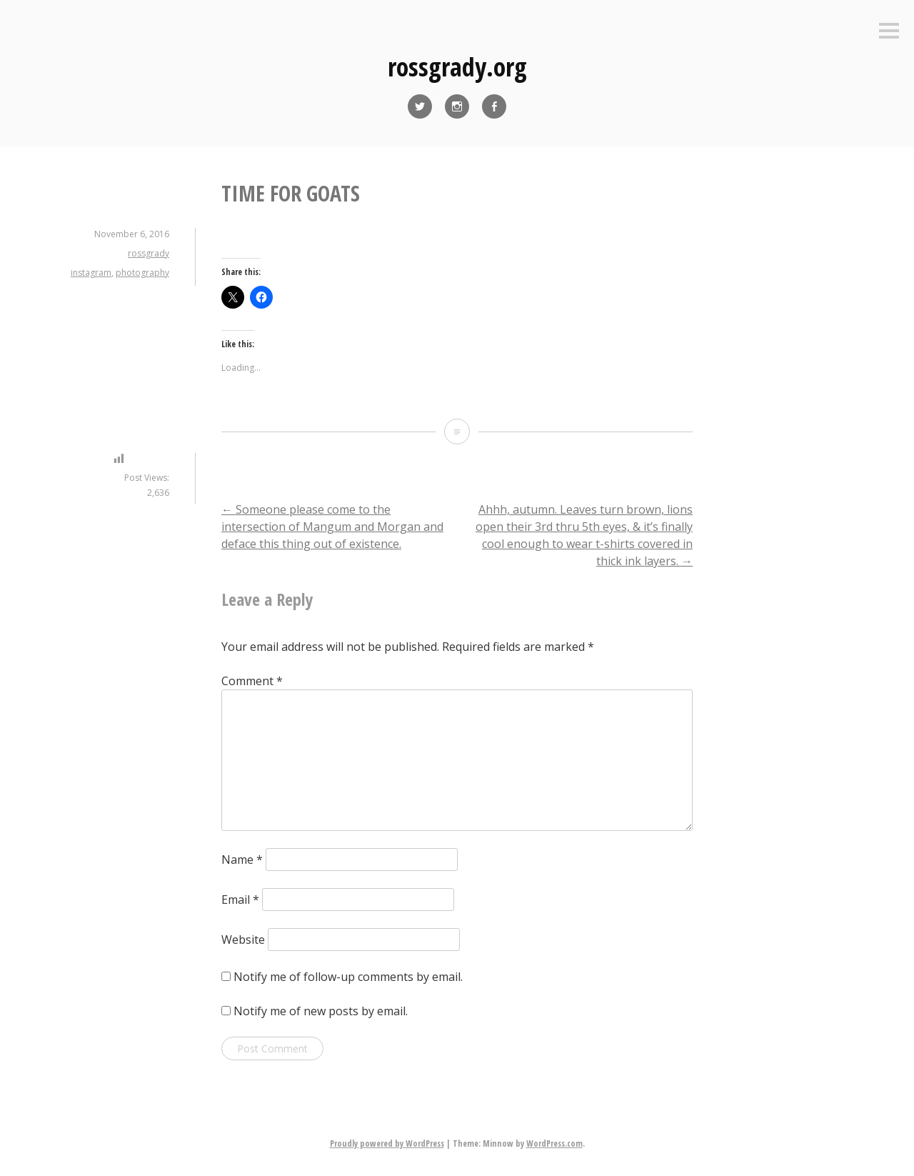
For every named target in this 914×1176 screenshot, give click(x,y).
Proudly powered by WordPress (387, 1143)
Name (242, 859)
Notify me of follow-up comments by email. (348, 977)
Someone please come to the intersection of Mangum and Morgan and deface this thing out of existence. (332, 527)
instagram (91, 272)
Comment (252, 681)
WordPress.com (554, 1143)
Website (243, 939)
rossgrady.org (457, 66)
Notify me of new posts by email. (320, 1011)
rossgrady (148, 253)
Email (240, 899)
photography (142, 272)
